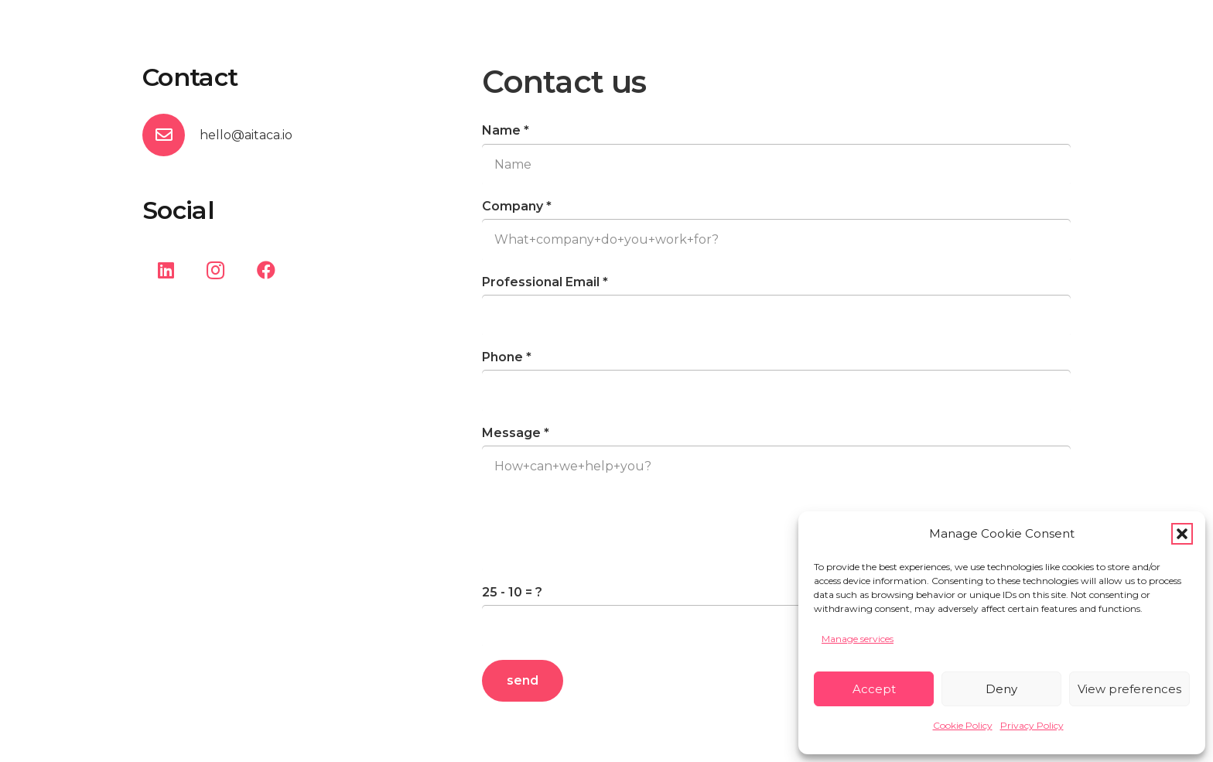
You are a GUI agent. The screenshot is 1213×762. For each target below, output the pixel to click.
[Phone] (776, 391)
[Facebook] (266, 270)
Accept (874, 689)
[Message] (776, 509)
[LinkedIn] (165, 270)
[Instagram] (216, 270)
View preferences (1129, 689)
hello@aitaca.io (246, 135)
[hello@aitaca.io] (171, 135)
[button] (1182, 534)
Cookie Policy (963, 725)
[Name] (776, 165)
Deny (1001, 689)
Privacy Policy (1032, 725)
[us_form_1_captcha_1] (776, 626)
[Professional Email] (776, 316)
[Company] (776, 240)
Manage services (858, 638)
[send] (522, 681)
